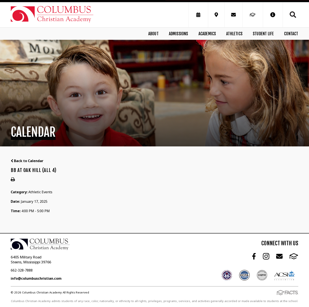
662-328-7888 (22, 270)
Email (279, 256)
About (153, 33)
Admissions (178, 33)
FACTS (293, 256)
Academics (207, 33)
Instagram (266, 256)
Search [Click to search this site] (293, 14)
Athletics (234, 33)
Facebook (254, 256)
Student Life (263, 33)
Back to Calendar (27, 160)
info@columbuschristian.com (36, 278)
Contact (291, 33)
